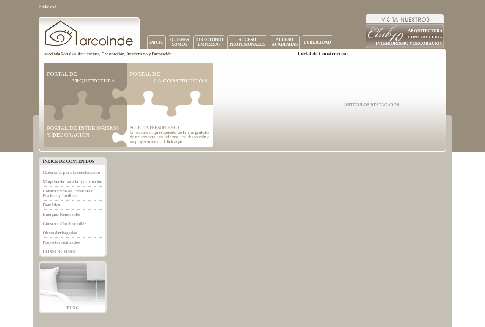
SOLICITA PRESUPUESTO (154, 127)
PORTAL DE (81, 77)
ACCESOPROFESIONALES (247, 42)
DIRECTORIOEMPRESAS (209, 42)
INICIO (156, 42)
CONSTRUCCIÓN (425, 37)
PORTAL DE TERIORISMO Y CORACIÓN (83, 131)
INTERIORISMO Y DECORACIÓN (409, 43)
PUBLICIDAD (317, 42)
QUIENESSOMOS (179, 42)
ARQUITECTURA (425, 30)
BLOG (73, 307)
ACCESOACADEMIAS (285, 42)
